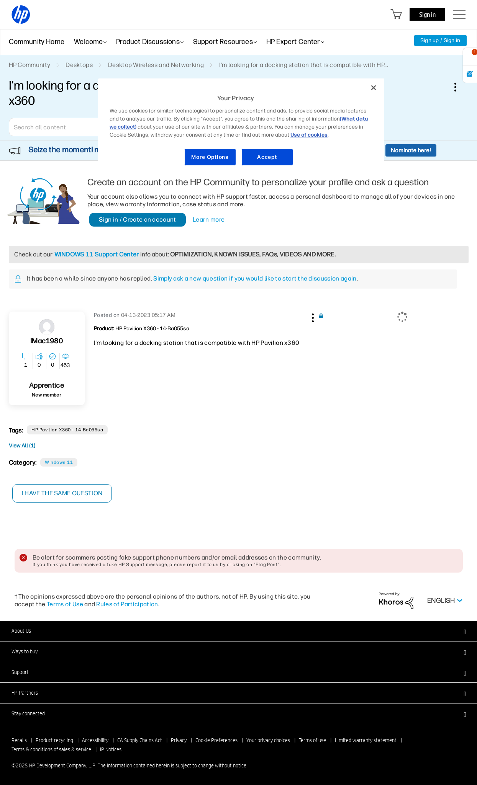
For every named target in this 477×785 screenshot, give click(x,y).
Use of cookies (309, 135)
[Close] (373, 87)
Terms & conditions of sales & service (51, 749)
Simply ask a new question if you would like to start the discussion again (254, 278)
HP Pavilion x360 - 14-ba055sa (67, 429)
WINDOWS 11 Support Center (96, 254)
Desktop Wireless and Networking (156, 65)
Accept (267, 157)
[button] (312, 316)
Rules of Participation (127, 604)
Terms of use (312, 740)
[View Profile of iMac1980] (46, 341)
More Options (209, 157)
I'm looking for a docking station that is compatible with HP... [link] (303, 65)
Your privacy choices (268, 740)
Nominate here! (411, 150)
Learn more (209, 219)
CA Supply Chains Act (139, 740)
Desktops (79, 65)
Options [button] (459, 87)
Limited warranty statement (366, 740)
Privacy (179, 740)
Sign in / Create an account (137, 219)
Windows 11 (59, 462)
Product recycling (54, 740)
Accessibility (95, 740)
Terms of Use (65, 604)
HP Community (30, 65)
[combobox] (64, 127)
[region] (241, 126)
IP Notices (110, 749)
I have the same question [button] (62, 493)
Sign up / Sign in (440, 40)
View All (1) (22, 445)
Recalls (19, 740)
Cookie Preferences (216, 740)
